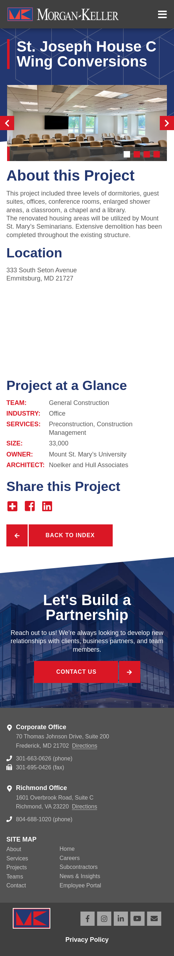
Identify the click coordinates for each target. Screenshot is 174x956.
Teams (14, 877)
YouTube (137, 919)
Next (167, 123)
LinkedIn (121, 919)
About (13, 849)
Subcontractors (79, 867)
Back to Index (70, 535)
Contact (16, 885)
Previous (7, 123)
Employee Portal (80, 885)
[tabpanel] (87, 123)
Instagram (104, 919)
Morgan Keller (78, 14)
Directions (84, 746)
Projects (16, 867)
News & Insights (80, 876)
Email (154, 919)
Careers (70, 858)
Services (17, 858)
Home (67, 849)
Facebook (87, 919)
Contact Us (76, 672)
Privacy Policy (86, 939)
